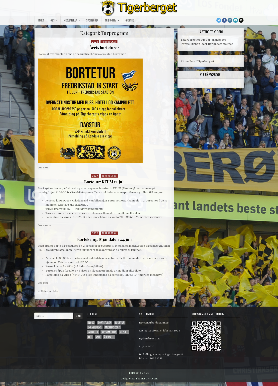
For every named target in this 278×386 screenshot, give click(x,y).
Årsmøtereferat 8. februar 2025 (159, 330)
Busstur (119, 322)
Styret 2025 (146, 346)
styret (124, 332)
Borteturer (104, 322)
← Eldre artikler (48, 290)
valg (98, 336)
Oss (52, 20)
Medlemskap (70, 20)
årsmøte (109, 336)
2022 (95, 175)
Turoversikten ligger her (109, 53)
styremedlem (109, 332)
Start (40, 20)
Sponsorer (92, 20)
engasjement (95, 327)
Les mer (44, 167)
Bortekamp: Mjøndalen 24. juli (104, 239)
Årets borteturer (104, 47)
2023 (95, 41)
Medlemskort (112, 327)
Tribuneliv (110, 20)
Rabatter (93, 332)
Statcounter (7, 383)
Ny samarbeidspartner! (154, 322)
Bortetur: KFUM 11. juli (104, 181)
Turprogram (109, 41)
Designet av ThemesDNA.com (139, 378)
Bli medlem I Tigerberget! (197, 61)
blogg (91, 322)
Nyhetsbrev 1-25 (150, 338)
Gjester (129, 20)
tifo (90, 336)
